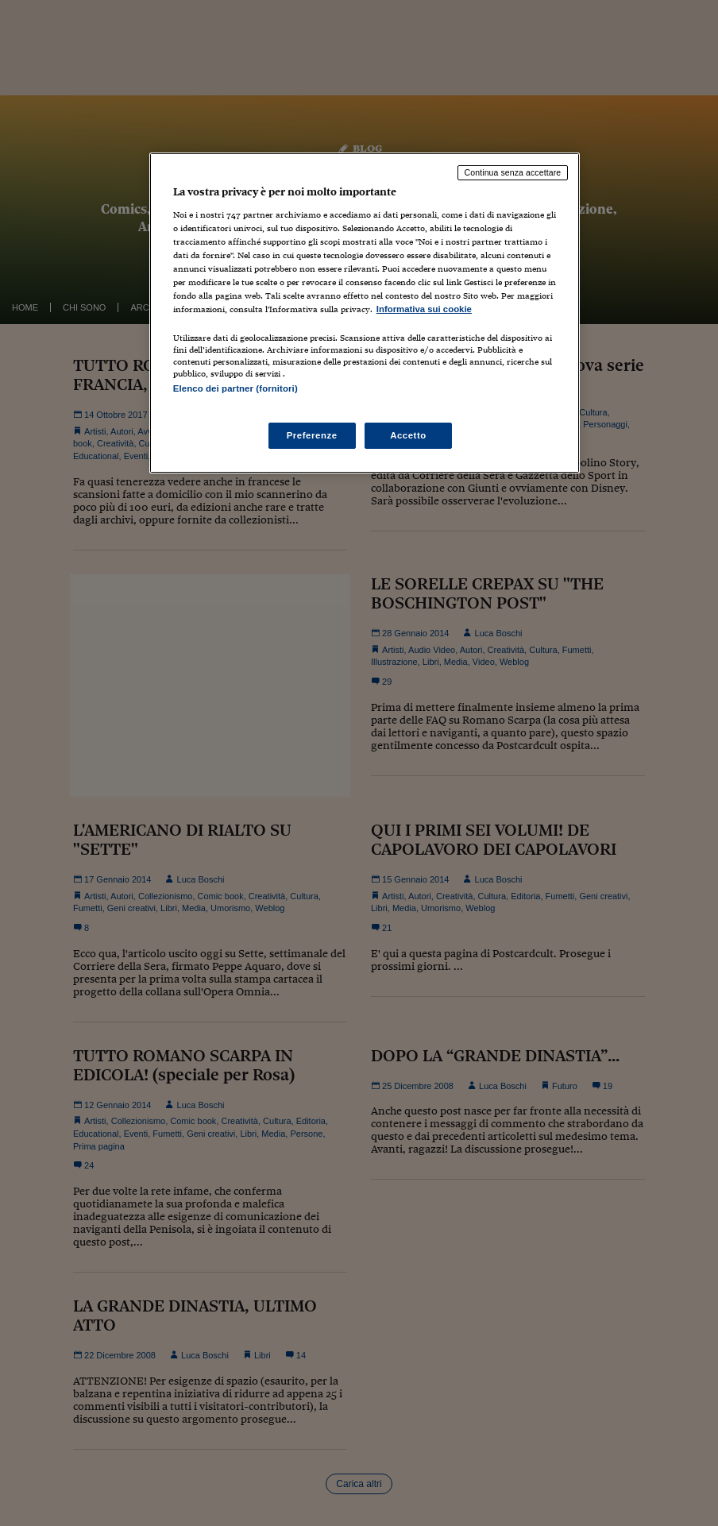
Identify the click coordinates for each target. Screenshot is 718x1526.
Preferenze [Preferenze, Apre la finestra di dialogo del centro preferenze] (312, 435)
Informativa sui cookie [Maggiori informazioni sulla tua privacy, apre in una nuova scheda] (424, 309)
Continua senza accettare (513, 172)
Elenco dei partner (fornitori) (235, 388)
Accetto (408, 435)
